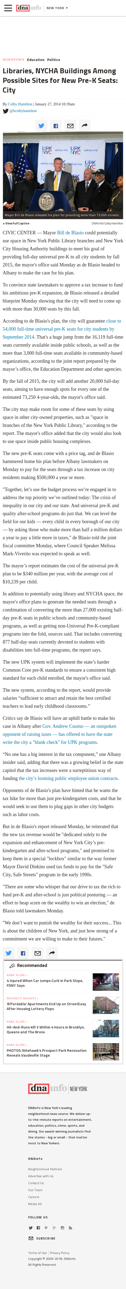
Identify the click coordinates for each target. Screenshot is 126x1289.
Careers (33, 1196)
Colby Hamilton (20, 104)
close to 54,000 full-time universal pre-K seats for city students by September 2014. (62, 329)
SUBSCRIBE (41, 1238)
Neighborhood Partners (45, 1169)
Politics (53, 60)
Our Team (35, 1189)
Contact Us (36, 1182)
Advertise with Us (40, 1176)
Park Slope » (17, 975)
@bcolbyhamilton (23, 111)
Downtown (13, 60)
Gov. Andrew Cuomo (63, 726)
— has (59, 734)
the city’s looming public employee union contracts (68, 778)
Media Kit (35, 1203)
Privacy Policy (59, 1252)
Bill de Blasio (70, 232)
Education (36, 60)
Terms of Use (37, 1252)
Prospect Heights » (23, 998)
